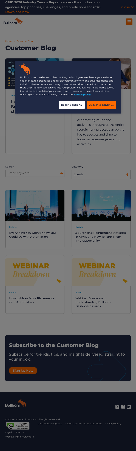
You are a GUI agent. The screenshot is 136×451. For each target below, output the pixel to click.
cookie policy (82, 94)
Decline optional (72, 104)
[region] (68, 87)
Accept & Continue (101, 104)
